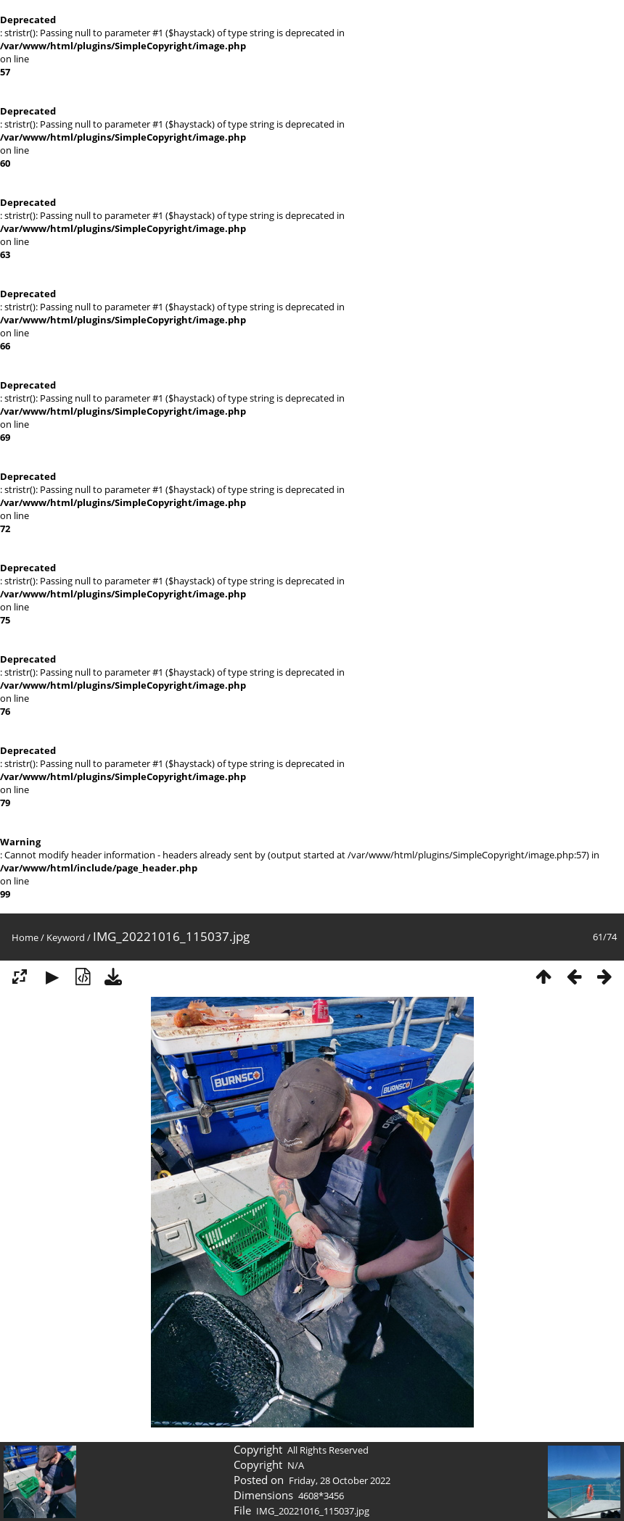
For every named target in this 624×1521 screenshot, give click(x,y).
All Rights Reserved (328, 1449)
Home (25, 937)
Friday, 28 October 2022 (339, 1480)
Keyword (65, 937)
